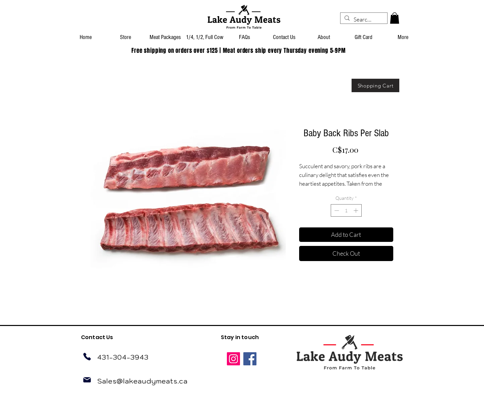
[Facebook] (249, 358)
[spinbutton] (346, 210)
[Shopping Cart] (375, 85)
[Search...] (363, 19)
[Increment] (356, 210)
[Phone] (87, 356)
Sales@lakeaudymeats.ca (142, 381)
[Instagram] (233, 358)
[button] (394, 18)
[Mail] (87, 379)
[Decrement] (336, 210)
